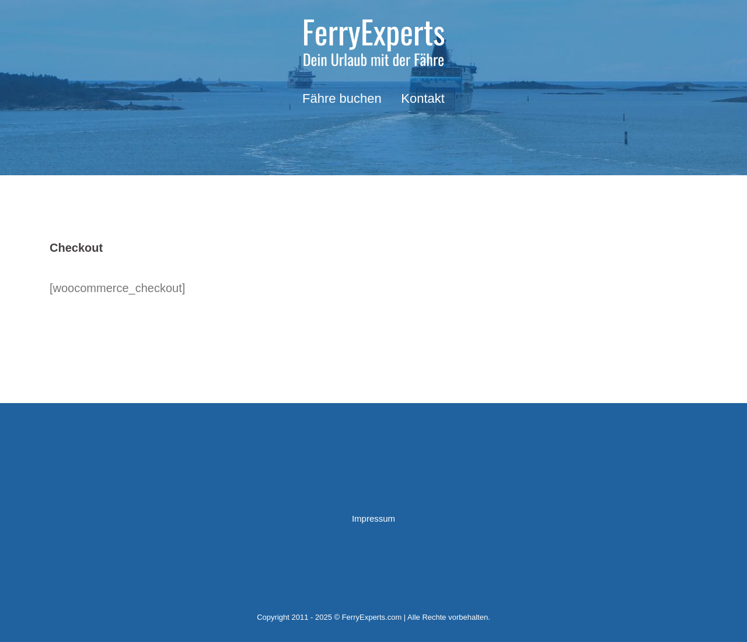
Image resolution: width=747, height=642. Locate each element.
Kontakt (423, 98)
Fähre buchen (342, 98)
